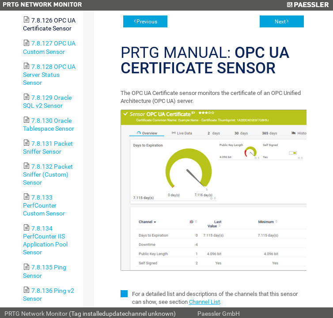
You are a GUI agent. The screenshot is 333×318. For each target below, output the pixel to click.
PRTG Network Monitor (36, 313)
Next (280, 22)
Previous (146, 22)
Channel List (204, 302)
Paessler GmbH (218, 313)
